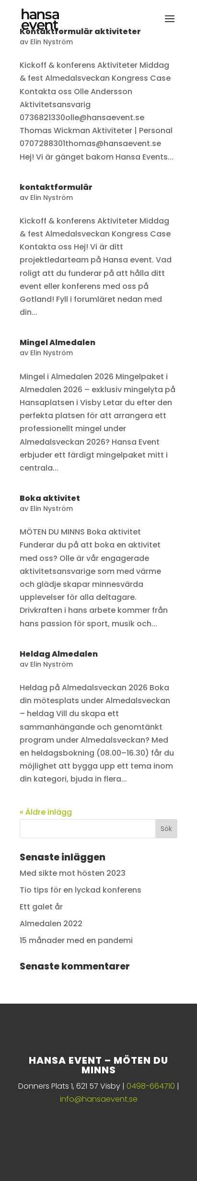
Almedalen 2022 (51, 923)
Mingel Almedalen (57, 342)
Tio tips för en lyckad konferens (80, 889)
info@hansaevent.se (99, 1099)
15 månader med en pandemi (76, 940)
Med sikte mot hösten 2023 (73, 873)
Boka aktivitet (50, 498)
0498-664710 (151, 1086)
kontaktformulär (56, 187)
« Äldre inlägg (46, 812)
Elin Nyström (51, 42)
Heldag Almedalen (59, 653)
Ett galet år (41, 906)
